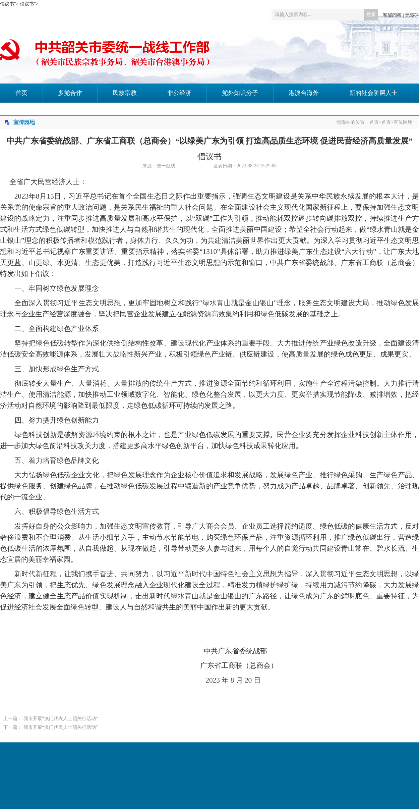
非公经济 (179, 93)
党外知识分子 (240, 93)
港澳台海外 (304, 93)
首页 (21, 93)
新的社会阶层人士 (373, 93)
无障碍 (412, 15)
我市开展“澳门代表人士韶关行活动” (60, 718)
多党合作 (70, 93)
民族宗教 (125, 93)
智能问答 (392, 15)
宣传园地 (403, 122)
